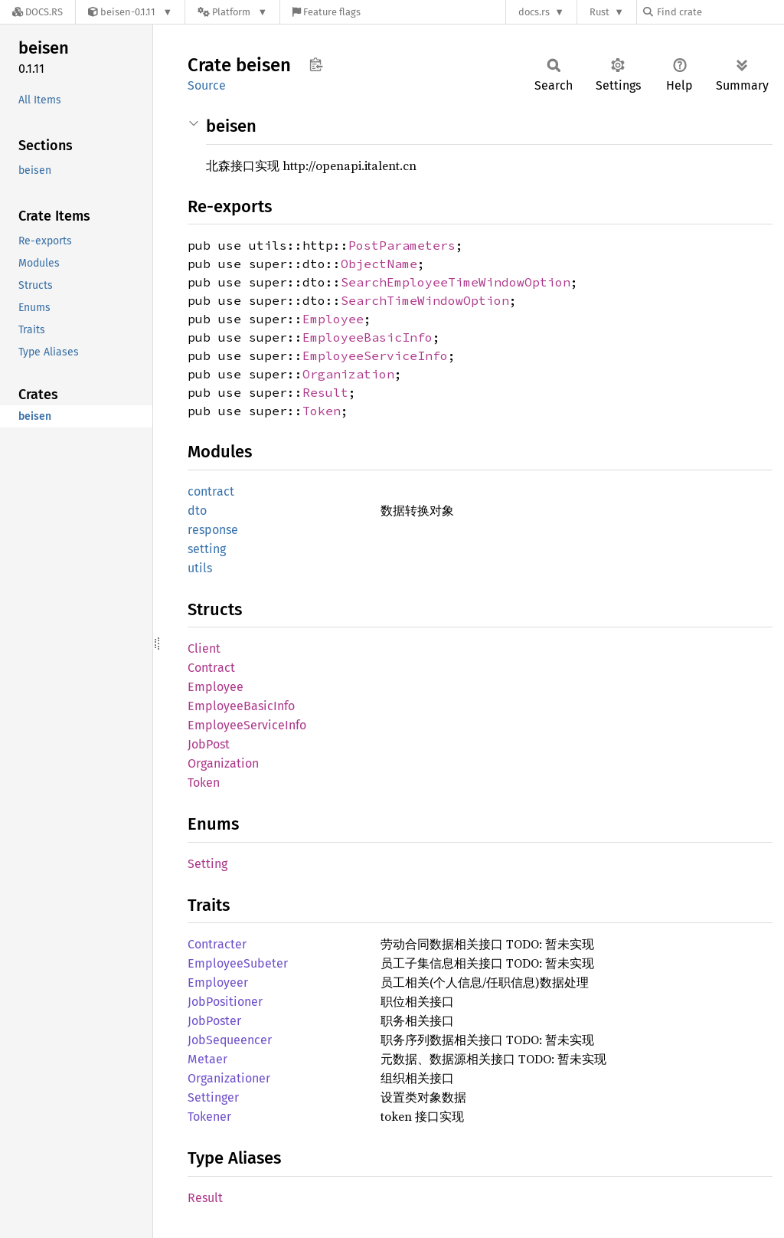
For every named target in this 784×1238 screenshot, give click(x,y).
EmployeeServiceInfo (375, 355)
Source (207, 85)
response (213, 529)
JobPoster (214, 1021)
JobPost (209, 744)
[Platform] (232, 12)
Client (204, 648)
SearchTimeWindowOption (425, 300)
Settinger (213, 1097)
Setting (207, 863)
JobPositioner (225, 1001)
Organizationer (229, 1078)
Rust (599, 12)
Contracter (217, 944)
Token (321, 410)
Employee (333, 318)
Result (325, 392)
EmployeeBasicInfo (367, 337)
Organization (348, 374)
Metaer (207, 1059)
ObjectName (379, 263)
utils (200, 568)
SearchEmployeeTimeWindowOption (455, 282)
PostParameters (402, 245)
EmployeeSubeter (238, 963)
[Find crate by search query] (719, 12)
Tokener (209, 1116)
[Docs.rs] (37, 12)
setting (207, 549)
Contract (211, 667)
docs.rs (534, 12)
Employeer (218, 982)
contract (211, 491)
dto (197, 510)
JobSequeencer (230, 1040)
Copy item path (315, 64)
